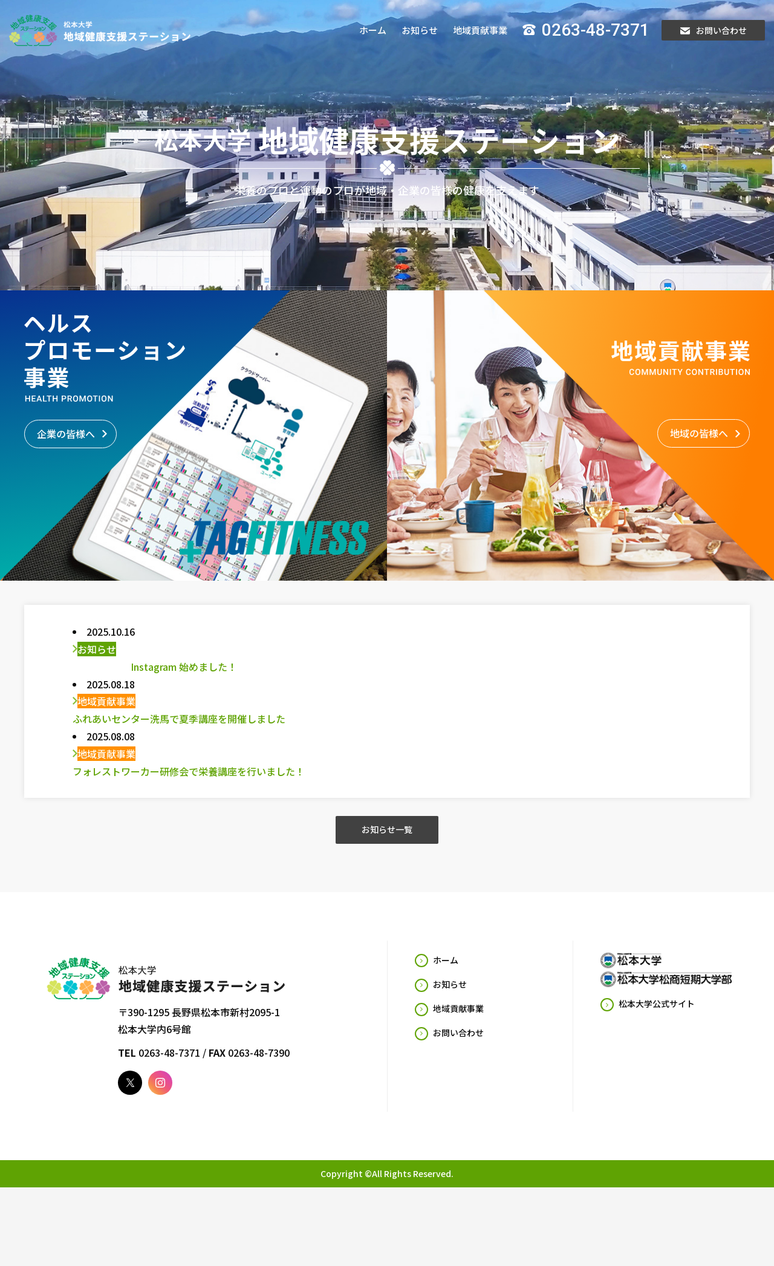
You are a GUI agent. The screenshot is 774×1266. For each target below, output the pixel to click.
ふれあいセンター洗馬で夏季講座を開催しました (179, 730)
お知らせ (420, 30)
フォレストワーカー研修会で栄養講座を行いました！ (189, 783)
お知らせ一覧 (387, 842)
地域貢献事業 (480, 30)
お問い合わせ (713, 30)
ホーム (372, 30)
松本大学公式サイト (657, 1016)
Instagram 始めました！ (155, 678)
